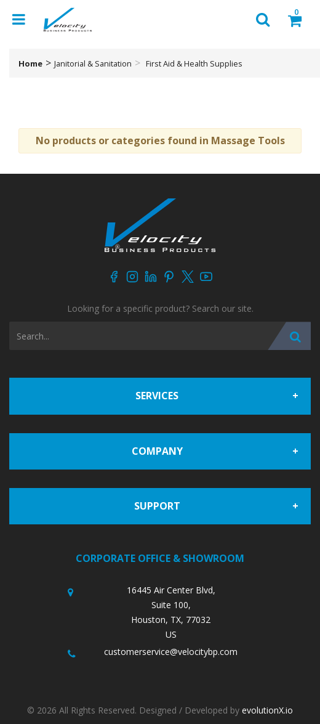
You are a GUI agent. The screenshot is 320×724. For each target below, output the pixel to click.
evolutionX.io (267, 710)
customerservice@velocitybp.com (171, 651)
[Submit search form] (289, 336)
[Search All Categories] (160, 336)
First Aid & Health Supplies (194, 63)
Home (30, 63)
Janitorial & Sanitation (93, 63)
